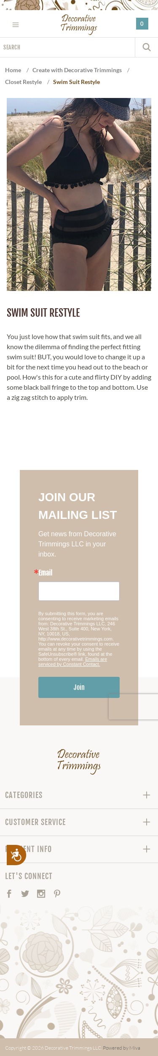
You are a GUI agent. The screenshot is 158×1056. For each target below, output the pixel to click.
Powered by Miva (121, 1048)
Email (45, 573)
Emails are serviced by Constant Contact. (72, 662)
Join (79, 687)
